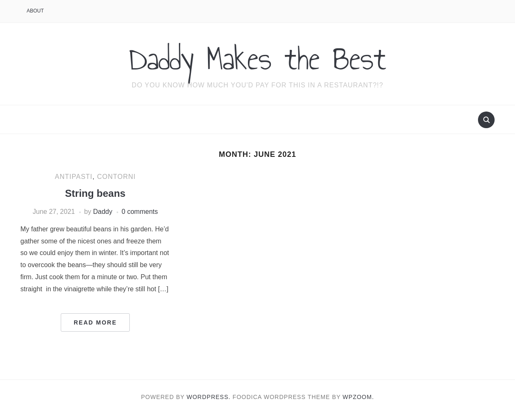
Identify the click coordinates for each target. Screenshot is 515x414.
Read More (95, 322)
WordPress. (209, 397)
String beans (95, 193)
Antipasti (74, 176)
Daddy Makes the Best (257, 58)
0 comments (139, 211)
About (35, 11)
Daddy (102, 211)
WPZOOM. (358, 397)
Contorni (116, 176)
